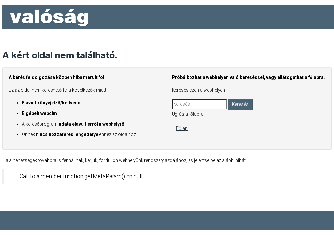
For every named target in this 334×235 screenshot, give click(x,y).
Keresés (240, 104)
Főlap (182, 128)
